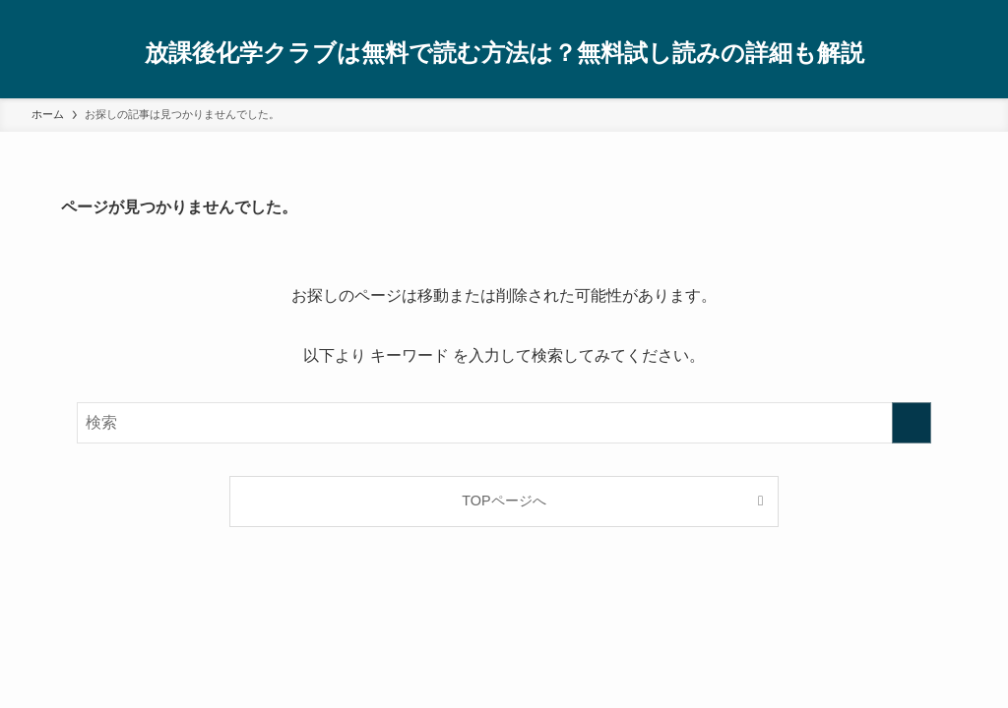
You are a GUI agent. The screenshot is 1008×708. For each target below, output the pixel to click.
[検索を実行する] (911, 422)
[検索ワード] (504, 422)
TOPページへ (503, 500)
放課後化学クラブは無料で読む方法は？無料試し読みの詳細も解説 (504, 53)
